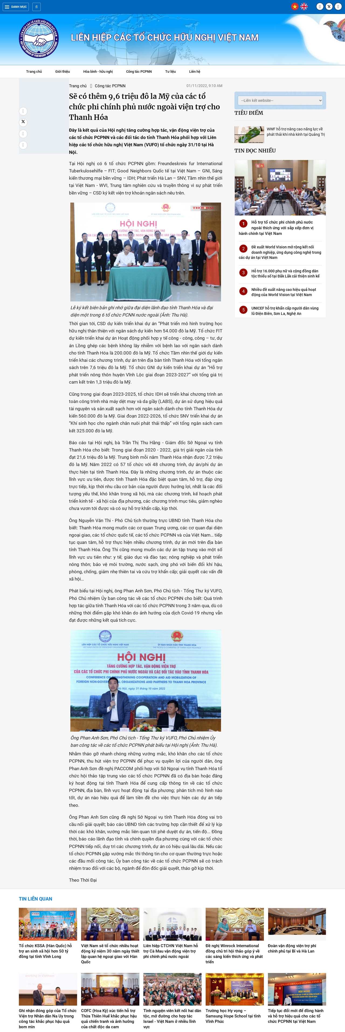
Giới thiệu (62, 72)
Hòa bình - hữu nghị (98, 72)
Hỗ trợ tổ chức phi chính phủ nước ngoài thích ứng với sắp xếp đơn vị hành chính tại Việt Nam (276, 228)
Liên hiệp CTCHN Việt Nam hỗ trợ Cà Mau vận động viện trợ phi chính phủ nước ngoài (170, 896)
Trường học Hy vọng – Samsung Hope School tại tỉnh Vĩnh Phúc (233, 961)
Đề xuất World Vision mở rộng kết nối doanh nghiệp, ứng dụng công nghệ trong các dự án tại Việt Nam (280, 252)
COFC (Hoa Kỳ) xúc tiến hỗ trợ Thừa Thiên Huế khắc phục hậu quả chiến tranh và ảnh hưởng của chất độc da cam (109, 963)
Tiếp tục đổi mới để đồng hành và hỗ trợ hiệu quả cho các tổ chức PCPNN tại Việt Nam (295, 961)
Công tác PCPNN (139, 72)
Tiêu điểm (248, 113)
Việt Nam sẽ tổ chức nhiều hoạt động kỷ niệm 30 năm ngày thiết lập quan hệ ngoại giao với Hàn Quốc (110, 898)
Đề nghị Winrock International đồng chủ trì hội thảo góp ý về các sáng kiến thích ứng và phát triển (234, 898)
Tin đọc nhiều (255, 150)
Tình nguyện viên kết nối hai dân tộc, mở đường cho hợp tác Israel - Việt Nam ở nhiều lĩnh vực (172, 963)
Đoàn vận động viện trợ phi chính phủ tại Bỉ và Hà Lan (292, 893)
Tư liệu (173, 72)
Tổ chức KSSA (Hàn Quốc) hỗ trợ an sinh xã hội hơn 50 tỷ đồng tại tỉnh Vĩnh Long (45, 896)
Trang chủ (34, 72)
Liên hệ (194, 72)
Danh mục (16, 7)
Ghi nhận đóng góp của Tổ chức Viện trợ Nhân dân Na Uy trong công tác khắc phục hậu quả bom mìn (48, 963)
